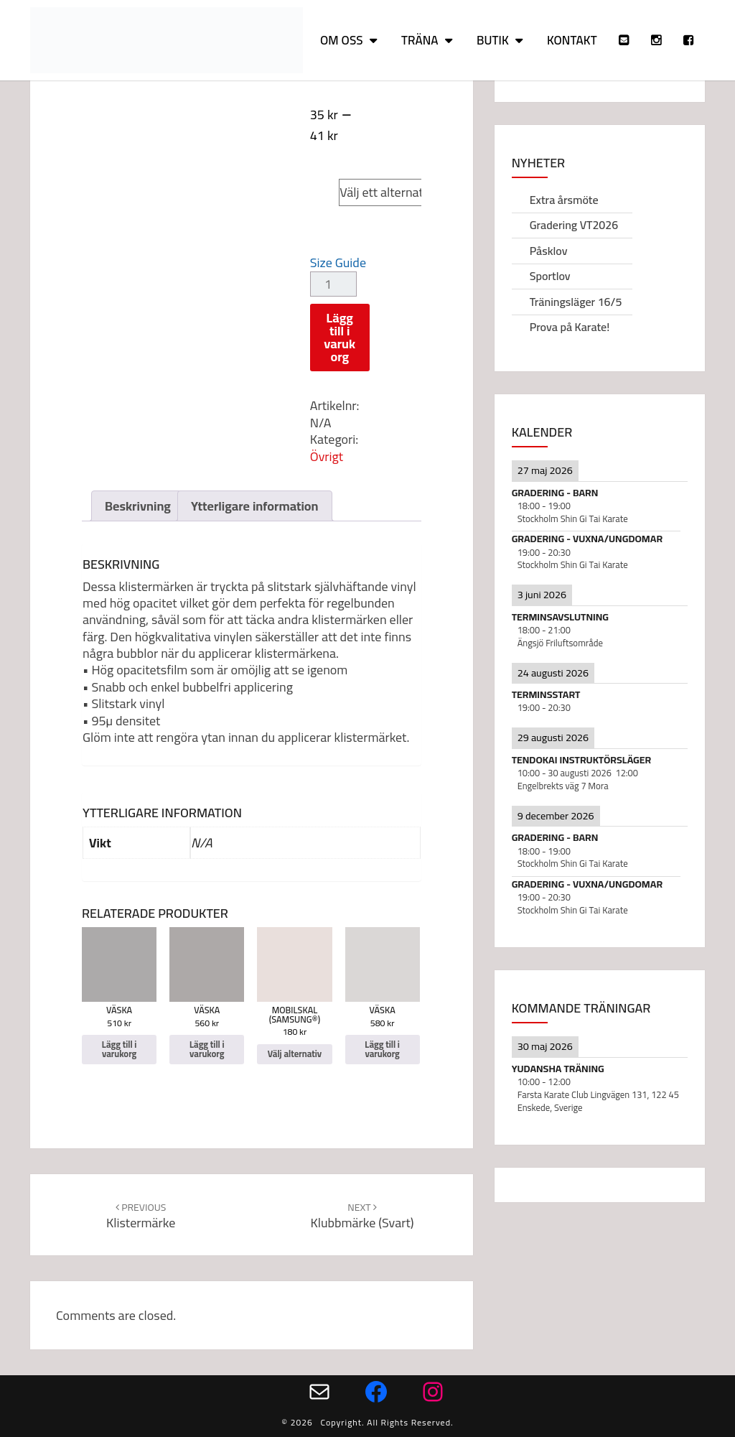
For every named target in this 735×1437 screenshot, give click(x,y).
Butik (493, 40)
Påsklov (549, 250)
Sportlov (550, 276)
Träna (420, 40)
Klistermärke (140, 1216)
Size (324, 178)
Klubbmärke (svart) (361, 1216)
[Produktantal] (333, 284)
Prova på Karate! (570, 327)
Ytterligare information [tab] (255, 506)
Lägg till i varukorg (339, 337)
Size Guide (338, 262)
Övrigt (326, 456)
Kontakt (572, 40)
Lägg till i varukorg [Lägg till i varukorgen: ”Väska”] (119, 1049)
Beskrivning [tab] (138, 506)
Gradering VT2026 (574, 225)
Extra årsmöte (564, 199)
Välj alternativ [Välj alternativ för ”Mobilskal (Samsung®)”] (295, 1054)
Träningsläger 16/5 (576, 301)
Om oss (341, 40)
